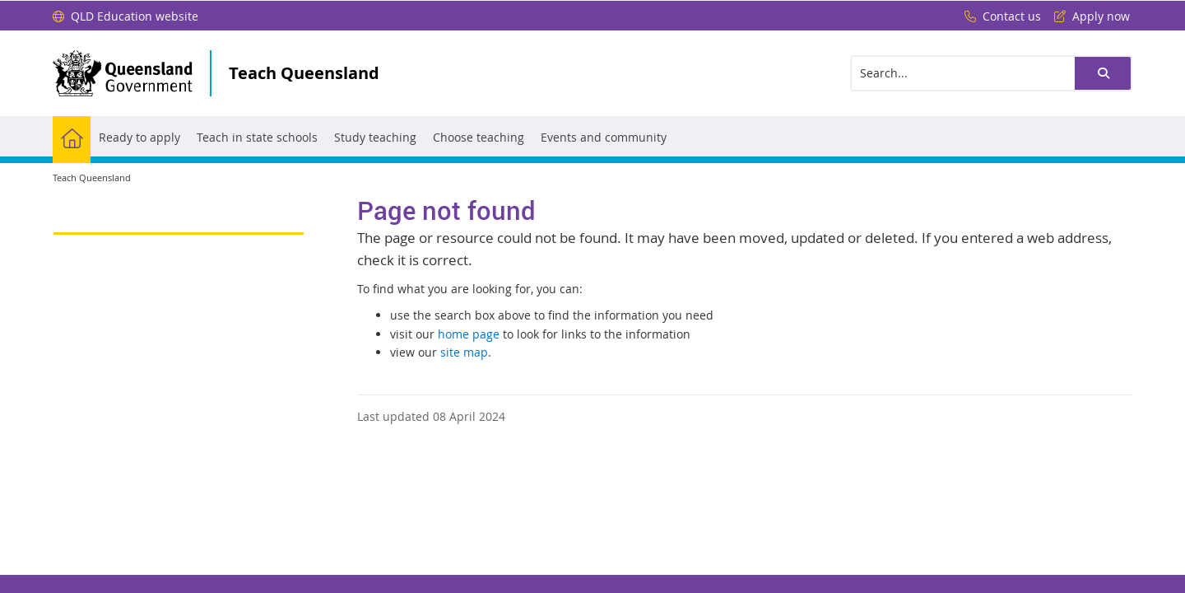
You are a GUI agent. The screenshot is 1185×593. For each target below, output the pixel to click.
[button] (1103, 73)
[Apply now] (1088, 16)
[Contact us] (998, 16)
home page (469, 334)
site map (464, 352)
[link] (178, 226)
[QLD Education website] (125, 16)
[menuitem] (72, 136)
